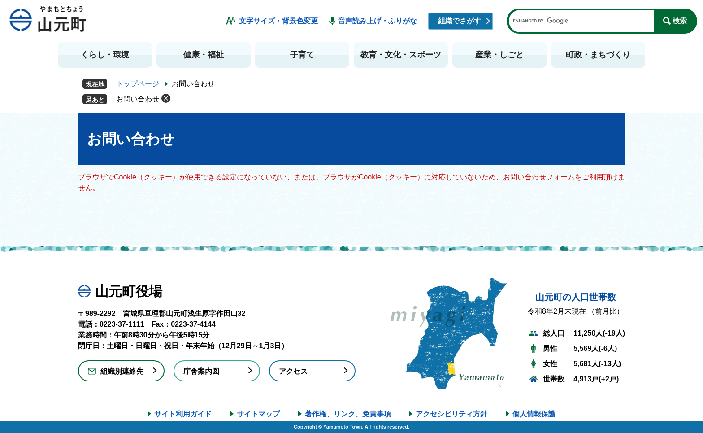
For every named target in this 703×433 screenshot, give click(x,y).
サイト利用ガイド (183, 414)
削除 (165, 98)
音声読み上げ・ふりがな (377, 21)
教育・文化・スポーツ (400, 54)
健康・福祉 (203, 54)
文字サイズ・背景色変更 (278, 21)
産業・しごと (499, 54)
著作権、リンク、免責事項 (348, 414)
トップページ (137, 83)
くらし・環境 (105, 54)
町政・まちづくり (598, 54)
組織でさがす (459, 21)
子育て (302, 54)
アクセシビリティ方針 (451, 414)
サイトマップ (258, 414)
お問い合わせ (137, 99)
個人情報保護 (533, 414)
